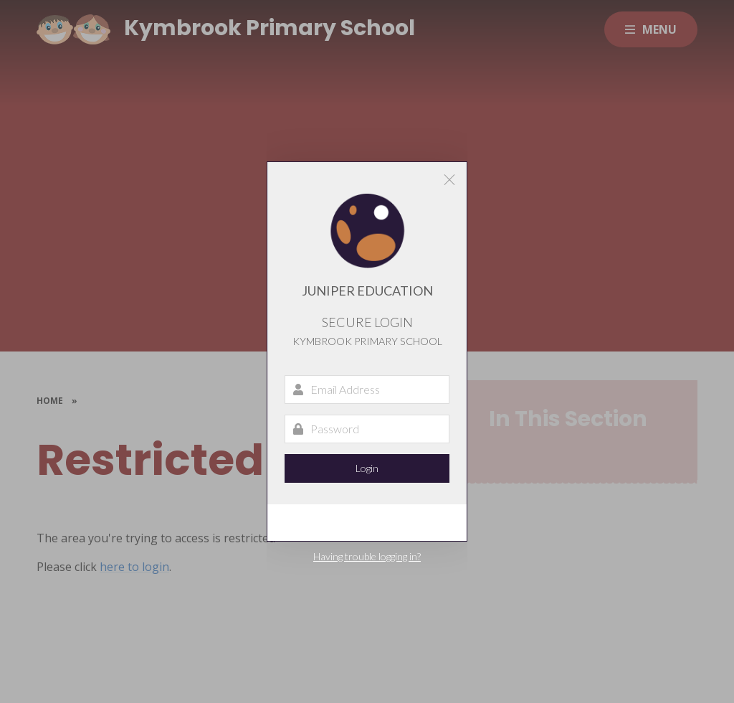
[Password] (367, 429)
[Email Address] (367, 389)
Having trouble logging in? (367, 556)
